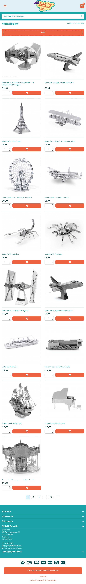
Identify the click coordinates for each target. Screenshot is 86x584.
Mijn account (7, 516)
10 (51, 497)
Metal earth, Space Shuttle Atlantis (58, 310)
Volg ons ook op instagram (12, 548)
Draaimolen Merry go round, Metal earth (18, 480)
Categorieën (7, 521)
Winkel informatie (10, 526)
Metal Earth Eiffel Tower (11, 141)
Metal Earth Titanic (9, 367)
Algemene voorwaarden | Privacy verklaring (43, 580)
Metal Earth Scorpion (10, 254)
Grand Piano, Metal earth (55, 423)
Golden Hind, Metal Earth (12, 423)
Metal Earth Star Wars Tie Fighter (15, 310)
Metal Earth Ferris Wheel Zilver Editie (17, 198)
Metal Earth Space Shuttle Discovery (59, 82)
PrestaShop (43, 576)
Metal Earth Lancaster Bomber (57, 198)
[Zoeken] (43, 16)
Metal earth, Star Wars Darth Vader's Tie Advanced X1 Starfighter (18, 83)
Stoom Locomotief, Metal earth (57, 367)
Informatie (6, 511)
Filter (43, 32)
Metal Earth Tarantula (53, 254)
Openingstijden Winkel (12, 551)
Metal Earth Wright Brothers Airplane (60, 141)
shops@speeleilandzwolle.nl (11, 546)
